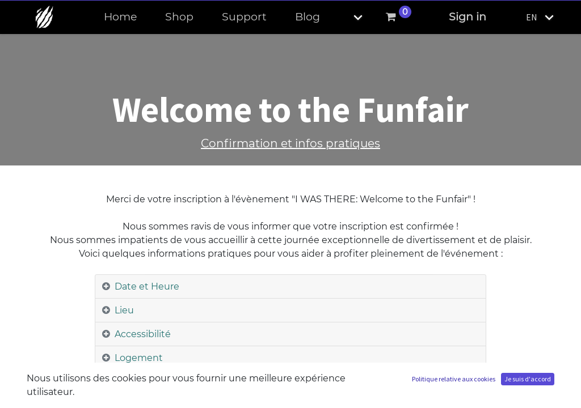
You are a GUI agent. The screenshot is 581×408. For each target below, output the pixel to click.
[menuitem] (120, 17)
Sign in (467, 16)
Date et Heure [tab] (147, 286)
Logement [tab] (139, 357)
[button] (348, 17)
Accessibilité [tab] (143, 334)
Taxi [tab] (123, 381)
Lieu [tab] (124, 310)
